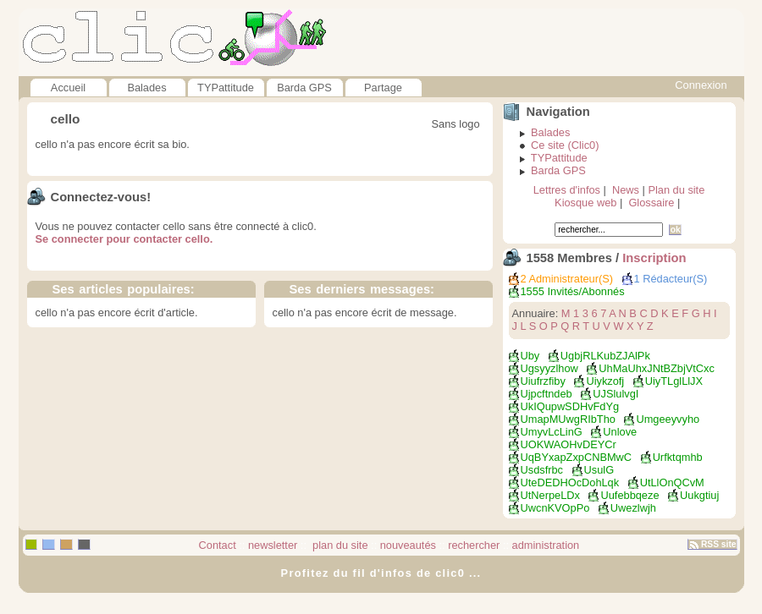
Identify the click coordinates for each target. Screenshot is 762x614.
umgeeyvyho (667, 419)
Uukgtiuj (699, 495)
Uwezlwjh (633, 508)
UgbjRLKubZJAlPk (605, 355)
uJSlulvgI (615, 393)
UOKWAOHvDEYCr (568, 444)
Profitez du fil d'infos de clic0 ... (381, 573)
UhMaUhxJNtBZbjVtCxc (657, 368)
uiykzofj (605, 381)
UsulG (599, 469)
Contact (217, 545)
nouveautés (408, 545)
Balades (146, 87)
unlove (620, 431)
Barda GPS (304, 87)
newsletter (272, 545)
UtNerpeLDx (550, 495)
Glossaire (651, 202)
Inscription (654, 258)
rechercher (474, 545)
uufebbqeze (629, 495)
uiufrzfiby (543, 381)
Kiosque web (585, 202)
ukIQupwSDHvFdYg (570, 406)
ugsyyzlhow (549, 368)
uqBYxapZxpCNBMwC (576, 457)
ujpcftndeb (546, 393)
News (625, 190)
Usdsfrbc (542, 469)
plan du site (339, 545)
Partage (383, 87)
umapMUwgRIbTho (568, 419)
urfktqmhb (678, 457)
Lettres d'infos (566, 190)
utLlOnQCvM (672, 482)
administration (546, 545)
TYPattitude (225, 87)
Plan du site (676, 190)
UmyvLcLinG (552, 431)
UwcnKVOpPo (555, 508)
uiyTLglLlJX (674, 381)
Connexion (700, 85)
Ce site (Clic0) (565, 145)
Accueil (68, 87)
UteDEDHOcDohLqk (570, 482)
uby (530, 355)
